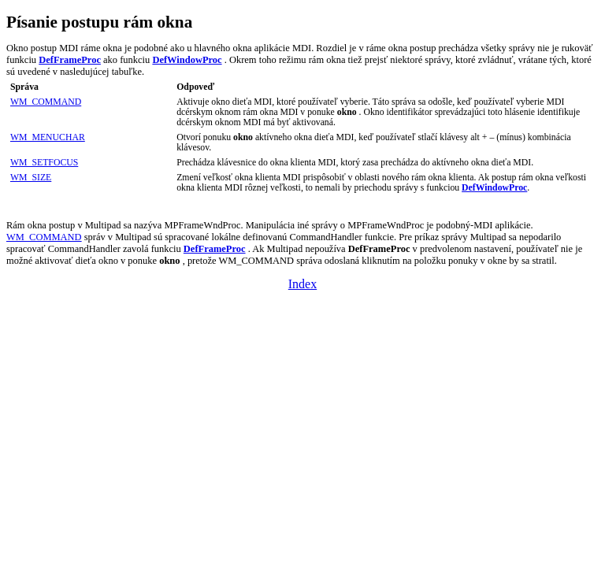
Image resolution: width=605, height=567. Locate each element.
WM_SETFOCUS (44, 163)
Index (302, 284)
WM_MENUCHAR (47, 137)
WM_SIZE (30, 177)
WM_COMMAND (45, 102)
